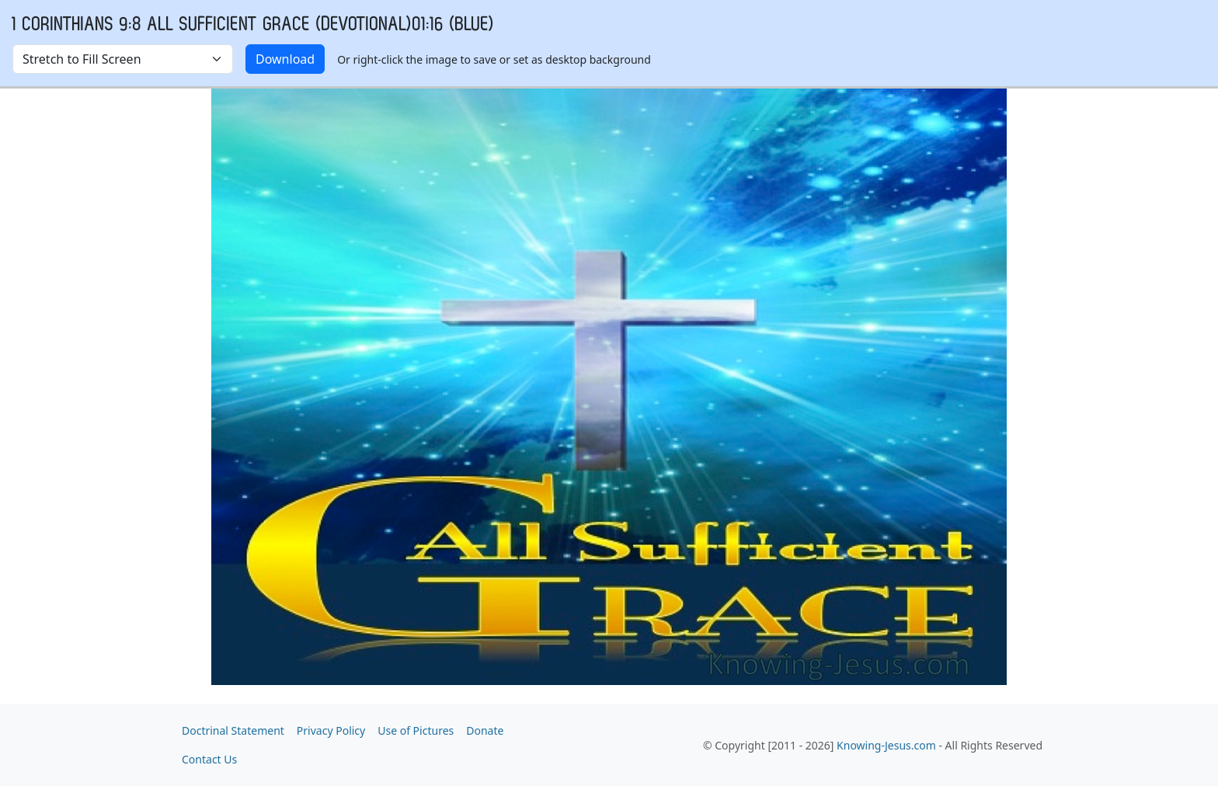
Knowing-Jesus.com (886, 745)
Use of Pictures (416, 730)
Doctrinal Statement (233, 730)
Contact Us (209, 759)
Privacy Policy (331, 730)
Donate (484, 730)
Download (285, 59)
